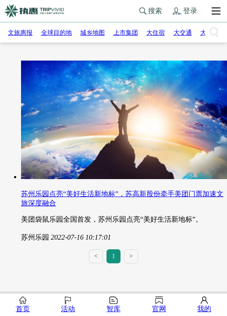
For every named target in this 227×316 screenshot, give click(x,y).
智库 (113, 304)
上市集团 (126, 32)
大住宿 (155, 32)
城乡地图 (92, 32)
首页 (23, 304)
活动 (68, 304)
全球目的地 (56, 32)
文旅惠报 (20, 32)
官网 (159, 304)
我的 (204, 304)
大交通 (183, 32)
